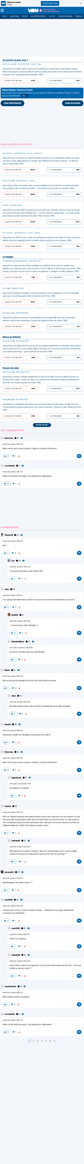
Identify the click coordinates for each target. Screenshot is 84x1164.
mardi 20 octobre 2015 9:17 (13, 472)
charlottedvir (10, 987)
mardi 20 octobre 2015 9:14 (13, 731)
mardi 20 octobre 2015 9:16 (13, 906)
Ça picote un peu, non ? (15, 60)
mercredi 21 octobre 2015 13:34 (21, 648)
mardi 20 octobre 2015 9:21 (19, 934)
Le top (52, 17)
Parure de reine (11, 368)
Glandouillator (18, 642)
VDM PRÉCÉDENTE (12, 103)
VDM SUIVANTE (72, 103)
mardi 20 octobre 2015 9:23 (19, 567)
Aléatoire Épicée (38, 17)
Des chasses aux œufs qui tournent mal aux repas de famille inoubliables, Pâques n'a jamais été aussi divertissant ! (40, 93)
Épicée (25, 17)
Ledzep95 (15, 841)
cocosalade (9, 466)
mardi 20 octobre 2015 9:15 (13, 444)
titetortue (8, 438)
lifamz (7, 670)
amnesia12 (9, 872)
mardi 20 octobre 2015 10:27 (20, 847)
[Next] (54, 1041)
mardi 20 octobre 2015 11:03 (19, 961)
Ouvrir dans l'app (50, 3)
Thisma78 (8, 535)
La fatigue (8, 257)
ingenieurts (16, 778)
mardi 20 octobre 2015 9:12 (13, 676)
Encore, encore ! (42, 425)
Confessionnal (65, 17)
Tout (4, 17)
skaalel (7, 725)
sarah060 (8, 900)
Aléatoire (14, 17)
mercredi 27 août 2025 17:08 (20, 784)
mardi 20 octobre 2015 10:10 (19, 621)
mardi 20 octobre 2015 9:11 (12, 595)
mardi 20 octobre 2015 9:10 (13, 541)
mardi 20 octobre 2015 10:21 (19, 702)
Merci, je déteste (12, 337)
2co (13, 561)
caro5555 (15, 929)
